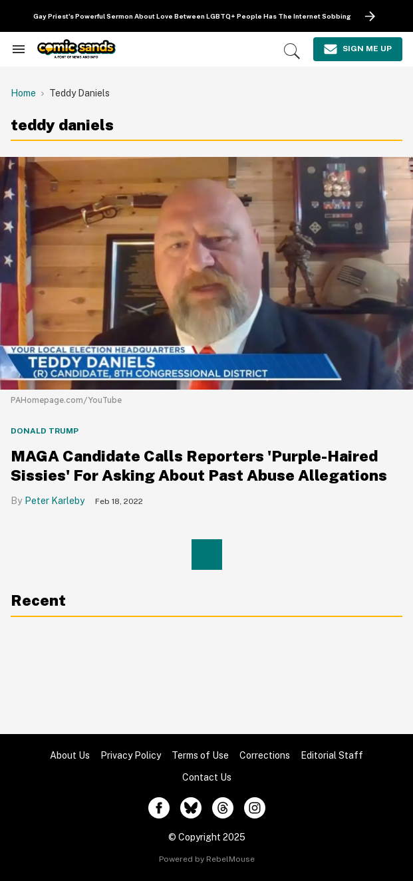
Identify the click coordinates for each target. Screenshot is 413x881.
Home (23, 93)
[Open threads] (222, 807)
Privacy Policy (130, 755)
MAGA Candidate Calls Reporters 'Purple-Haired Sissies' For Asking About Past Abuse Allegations (199, 465)
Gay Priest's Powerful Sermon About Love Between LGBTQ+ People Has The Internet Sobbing (192, 16)
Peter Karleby (54, 500)
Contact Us (206, 777)
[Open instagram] (254, 807)
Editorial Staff (332, 755)
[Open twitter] (191, 807)
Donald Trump (44, 431)
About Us (70, 755)
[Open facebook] (159, 807)
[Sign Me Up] (357, 49)
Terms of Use (200, 755)
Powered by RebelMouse (207, 859)
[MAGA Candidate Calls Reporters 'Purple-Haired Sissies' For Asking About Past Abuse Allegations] (206, 272)
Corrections (264, 755)
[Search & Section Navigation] (19, 49)
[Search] (292, 51)
